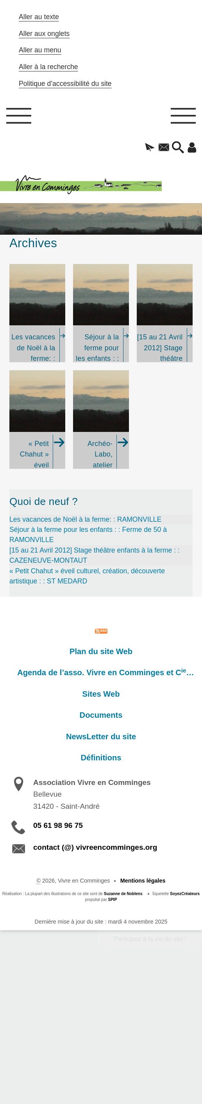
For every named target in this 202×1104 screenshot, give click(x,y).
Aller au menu (40, 50)
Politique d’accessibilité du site (65, 83)
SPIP (112, 899)
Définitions (100, 757)
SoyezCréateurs (185, 894)
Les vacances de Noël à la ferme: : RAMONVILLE (85, 519)
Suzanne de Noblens (123, 894)
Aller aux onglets (44, 33)
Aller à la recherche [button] (48, 67)
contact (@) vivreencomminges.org (95, 847)
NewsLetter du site (101, 736)
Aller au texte (39, 17)
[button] (150, 148)
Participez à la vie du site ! (150, 939)
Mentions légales (143, 880)
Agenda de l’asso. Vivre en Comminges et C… (105, 672)
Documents (101, 715)
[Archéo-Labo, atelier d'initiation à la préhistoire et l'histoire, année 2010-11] (101, 419)
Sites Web (101, 694)
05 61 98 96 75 (58, 825)
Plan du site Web (101, 651)
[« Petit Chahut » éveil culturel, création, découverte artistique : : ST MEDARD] (37, 419)
